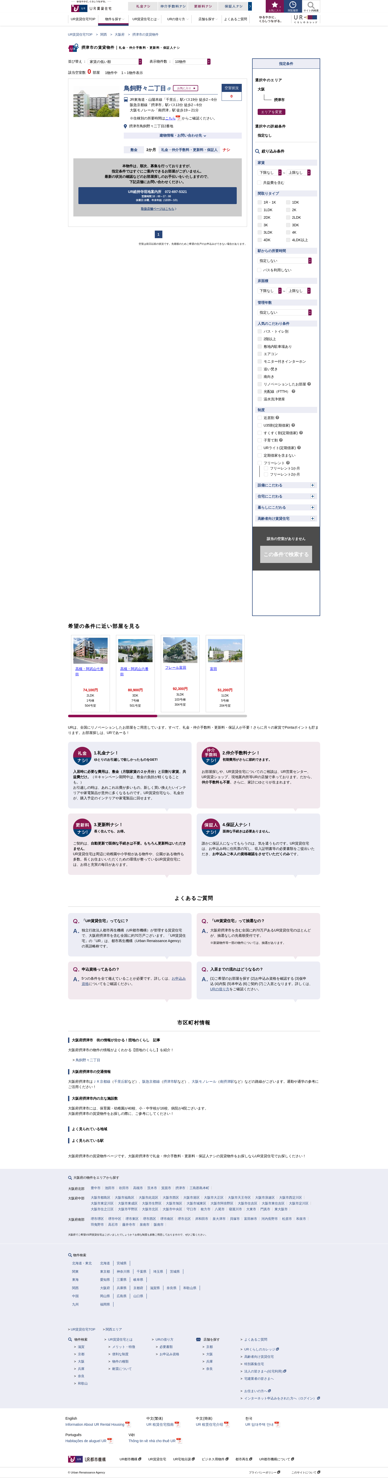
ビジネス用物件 (215, 1459)
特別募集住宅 (254, 1364)
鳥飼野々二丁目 (88, 1060)
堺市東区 (132, 1218)
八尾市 (220, 1209)
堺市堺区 (97, 1218)
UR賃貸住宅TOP (80, 34)
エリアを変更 (271, 112)
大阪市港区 (191, 1197)
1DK (295, 202)
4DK (267, 240)
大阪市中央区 (172, 1209)
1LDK (268, 210)
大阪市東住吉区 (273, 1203)
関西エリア (114, 1329)
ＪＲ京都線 (101, 1081)
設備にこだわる (270, 485)
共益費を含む (273, 183)
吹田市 (124, 1188)
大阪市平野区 (128, 1209)
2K (294, 210)
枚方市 (206, 1209)
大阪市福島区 (124, 1197)
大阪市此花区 (148, 1197)
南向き (269, 377)
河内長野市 (269, 1218)
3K (266, 225)
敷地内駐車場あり (278, 346)
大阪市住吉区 (247, 1203)
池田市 (110, 1188)
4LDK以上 (300, 240)
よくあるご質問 (255, 1339)
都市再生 (243, 1459)
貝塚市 (235, 1218)
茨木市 (152, 1188)
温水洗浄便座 (274, 399)
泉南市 (145, 1224)
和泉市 (301, 1218)
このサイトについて (305, 1472)
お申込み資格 (169, 1354)
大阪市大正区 (214, 1197)
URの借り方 (219, 989)
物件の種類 (120, 1361)
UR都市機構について (276, 1459)
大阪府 (120, 34)
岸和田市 (201, 1218)
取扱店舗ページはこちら (157, 209)
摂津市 (180, 1188)
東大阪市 (281, 1209)
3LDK (268, 232)
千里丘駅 (121, 1081)
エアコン (271, 354)
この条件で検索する (286, 554)
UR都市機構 (130, 1459)
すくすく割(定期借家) (281, 433)
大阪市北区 (150, 1209)
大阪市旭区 (174, 1203)
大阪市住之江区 (102, 1209)
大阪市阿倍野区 (222, 1203)
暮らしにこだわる (272, 507)
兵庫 (81, 1369)
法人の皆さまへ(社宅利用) (265, 1371)
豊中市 (96, 1188)
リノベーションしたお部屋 (285, 384)
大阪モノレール (204, 1081)
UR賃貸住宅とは (120, 1339)
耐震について (122, 1369)
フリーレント (274, 463)
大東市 (251, 1209)
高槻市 (138, 1188)
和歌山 (83, 1383)
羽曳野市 (97, 1224)
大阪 (81, 1361)
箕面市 (166, 1188)
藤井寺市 (128, 1224)
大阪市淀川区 (299, 1203)
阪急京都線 (151, 1081)
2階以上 (270, 339)
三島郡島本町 (199, 1188)
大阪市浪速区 (265, 1197)
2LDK (296, 217)
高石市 (113, 1224)
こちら (170, 118)
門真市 (265, 1209)
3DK (295, 225)
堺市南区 (166, 1218)
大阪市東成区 (128, 1203)
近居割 (269, 418)
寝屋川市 (235, 1209)
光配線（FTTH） (277, 391)
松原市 (287, 1218)
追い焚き (271, 369)
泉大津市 (219, 1218)
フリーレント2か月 (285, 474)
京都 (81, 1354)
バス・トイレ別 (276, 331)
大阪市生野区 (152, 1203)
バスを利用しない (277, 270)
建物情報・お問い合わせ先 (181, 135)
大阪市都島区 (100, 1197)
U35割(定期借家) (277, 425)
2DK (267, 217)
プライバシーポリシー (264, 1472)
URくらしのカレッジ (261, 1349)
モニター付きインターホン (285, 361)
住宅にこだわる (270, 496)
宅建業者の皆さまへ (259, 1379)
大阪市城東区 (196, 1203)
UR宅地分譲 (184, 1459)
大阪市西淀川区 (290, 1197)
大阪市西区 (171, 1197)
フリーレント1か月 (285, 468)
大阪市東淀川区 (102, 1203)
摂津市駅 (170, 1081)
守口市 (191, 1209)
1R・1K (270, 202)
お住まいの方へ (257, 1391)
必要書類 (166, 1347)
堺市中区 (114, 1218)
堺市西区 (149, 1218)
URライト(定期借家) (280, 448)
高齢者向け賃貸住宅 (273, 518)
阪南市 (159, 1224)
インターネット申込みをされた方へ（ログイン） (282, 1398)
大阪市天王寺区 (239, 1197)
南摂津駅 (227, 1081)
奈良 (81, 1376)
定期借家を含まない (279, 455)
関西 (103, 34)
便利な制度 (120, 1354)
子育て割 (271, 440)
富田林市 (250, 1218)
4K (294, 232)
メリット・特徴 (123, 1347)
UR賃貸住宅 (157, 1459)
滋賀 (81, 1347)
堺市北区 (184, 1218)
